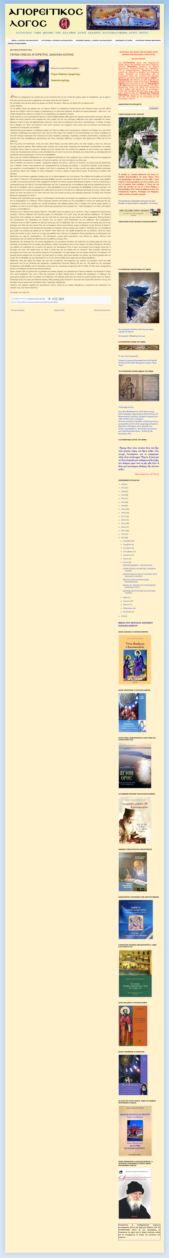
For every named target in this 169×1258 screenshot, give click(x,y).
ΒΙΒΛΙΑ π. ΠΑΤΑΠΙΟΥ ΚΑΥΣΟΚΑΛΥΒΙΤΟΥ (25, 40)
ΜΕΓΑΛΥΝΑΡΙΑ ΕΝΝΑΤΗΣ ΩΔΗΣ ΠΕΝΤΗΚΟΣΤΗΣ (136, 581)
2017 (123, 516)
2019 (123, 509)
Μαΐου (125, 597)
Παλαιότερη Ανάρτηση (102, 310)
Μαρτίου (126, 605)
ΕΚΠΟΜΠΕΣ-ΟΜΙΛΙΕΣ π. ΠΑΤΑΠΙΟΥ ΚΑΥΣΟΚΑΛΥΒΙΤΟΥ (94, 40)
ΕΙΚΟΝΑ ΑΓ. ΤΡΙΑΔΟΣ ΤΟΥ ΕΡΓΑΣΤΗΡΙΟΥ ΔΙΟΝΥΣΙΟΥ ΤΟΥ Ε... (139, 586)
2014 (123, 527)
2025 (123, 488)
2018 (123, 513)
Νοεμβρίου (127, 544)
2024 (123, 491)
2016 (123, 520)
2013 (123, 531)
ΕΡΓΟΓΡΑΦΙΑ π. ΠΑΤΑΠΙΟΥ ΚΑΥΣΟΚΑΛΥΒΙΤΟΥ (57, 40)
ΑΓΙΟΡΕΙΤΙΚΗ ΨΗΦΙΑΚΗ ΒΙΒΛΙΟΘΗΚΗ (148, 40)
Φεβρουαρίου (128, 608)
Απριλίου (126, 601)
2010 (123, 616)
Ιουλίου (126, 559)
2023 (123, 495)
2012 (123, 534)
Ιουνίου (126, 562)
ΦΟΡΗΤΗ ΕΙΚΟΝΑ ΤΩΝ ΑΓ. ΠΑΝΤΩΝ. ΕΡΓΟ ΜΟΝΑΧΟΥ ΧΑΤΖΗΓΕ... (140, 575)
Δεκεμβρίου (127, 541)
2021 (123, 502)
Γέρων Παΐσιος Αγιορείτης (25, 302)
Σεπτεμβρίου (128, 552)
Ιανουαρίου (127, 612)
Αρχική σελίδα (59, 310)
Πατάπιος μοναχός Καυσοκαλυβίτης (46, 302)
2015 (123, 523)
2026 (123, 484)
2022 (123, 498)
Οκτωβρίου (127, 548)
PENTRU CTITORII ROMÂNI (17, 43)
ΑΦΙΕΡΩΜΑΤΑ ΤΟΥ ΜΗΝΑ (123, 40)
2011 (123, 538)
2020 (123, 506)
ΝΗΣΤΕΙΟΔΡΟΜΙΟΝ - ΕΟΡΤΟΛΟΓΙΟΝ (137, 565)
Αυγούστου (127, 555)
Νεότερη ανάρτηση (17, 310)
